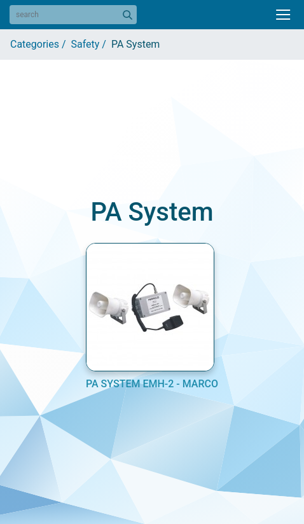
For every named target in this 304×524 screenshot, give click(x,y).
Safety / (91, 44)
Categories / (40, 44)
